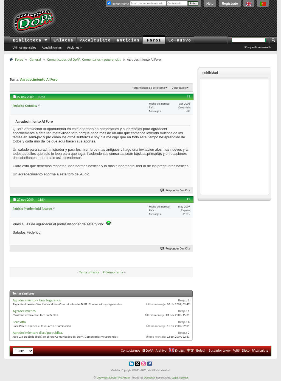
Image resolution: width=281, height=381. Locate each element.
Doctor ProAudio (119, 377)
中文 (190, 350)
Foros (154, 40)
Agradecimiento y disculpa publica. (38, 332)
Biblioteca (30, 40)
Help (209, 3)
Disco (245, 350)
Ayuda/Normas (52, 47)
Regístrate (230, 3)
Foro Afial (19, 322)
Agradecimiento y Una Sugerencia (37, 300)
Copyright (102, 377)
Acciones (73, 47)
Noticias (128, 40)
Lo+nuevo (179, 40)
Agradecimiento (24, 311)
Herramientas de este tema (148, 87)
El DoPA (147, 350)
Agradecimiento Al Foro (38, 79)
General (35, 59)
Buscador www (220, 350)
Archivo (161, 350)
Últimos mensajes (24, 47)
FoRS (236, 350)
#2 (188, 199)
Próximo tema (113, 272)
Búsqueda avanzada (257, 47)
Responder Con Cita (175, 190)
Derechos (150, 377)
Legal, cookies (180, 377)
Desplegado (179, 87)
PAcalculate (95, 40)
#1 (188, 96)
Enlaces (64, 40)
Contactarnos (130, 350)
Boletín (201, 350)
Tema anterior (89, 272)
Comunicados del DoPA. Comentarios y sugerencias (84, 59)
